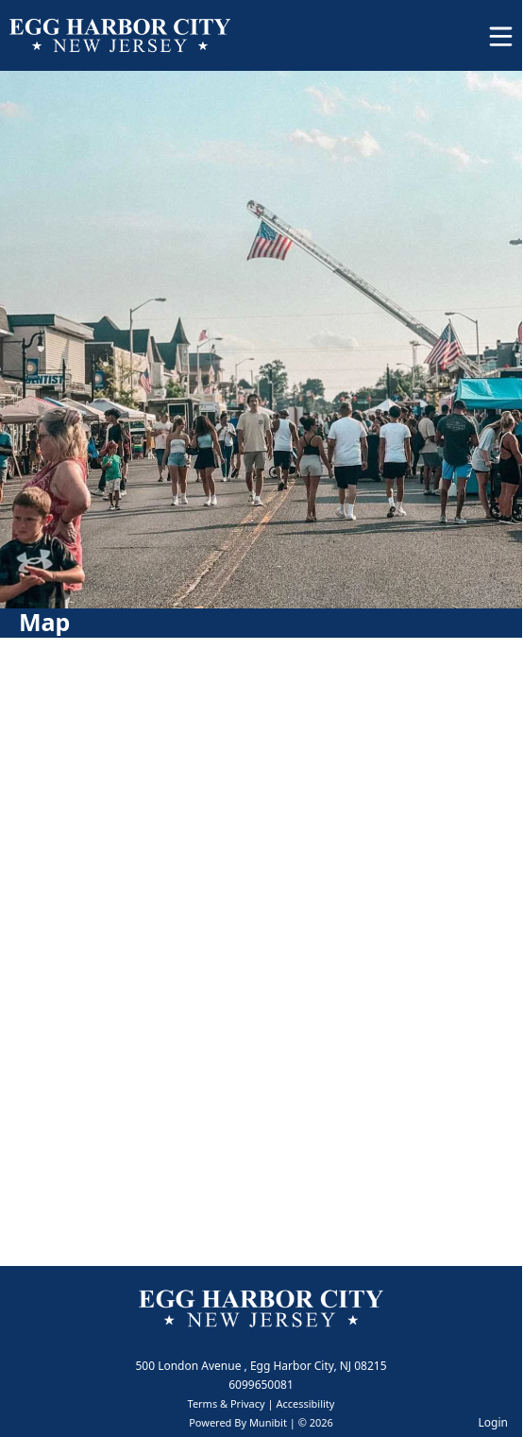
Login (493, 1422)
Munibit (268, 1422)
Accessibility (305, 1403)
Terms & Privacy (226, 1403)
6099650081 (261, 1385)
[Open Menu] (501, 36)
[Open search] (450, 42)
